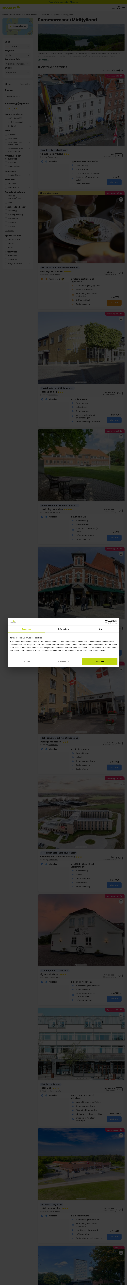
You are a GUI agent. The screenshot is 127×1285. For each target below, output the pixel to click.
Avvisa (27, 661)
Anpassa (63, 661)
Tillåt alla (100, 661)
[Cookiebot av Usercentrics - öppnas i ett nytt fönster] (106, 622)
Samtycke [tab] (26, 629)
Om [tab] (100, 629)
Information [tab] (63, 629)
